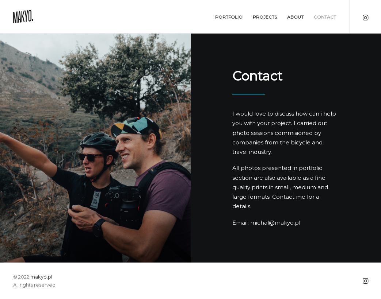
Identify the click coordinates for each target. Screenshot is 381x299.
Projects (265, 17)
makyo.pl (41, 277)
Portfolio (229, 17)
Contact (325, 17)
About (295, 17)
